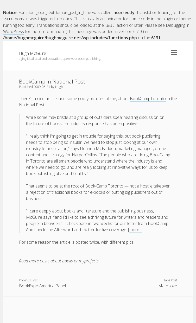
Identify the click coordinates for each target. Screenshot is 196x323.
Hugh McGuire (32, 53)
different (117, 242)
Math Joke (167, 285)
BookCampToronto (148, 98)
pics (130, 242)
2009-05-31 (42, 86)
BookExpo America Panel (42, 285)
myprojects (89, 260)
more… (135, 229)
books (67, 260)
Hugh (59, 86)
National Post (32, 104)
